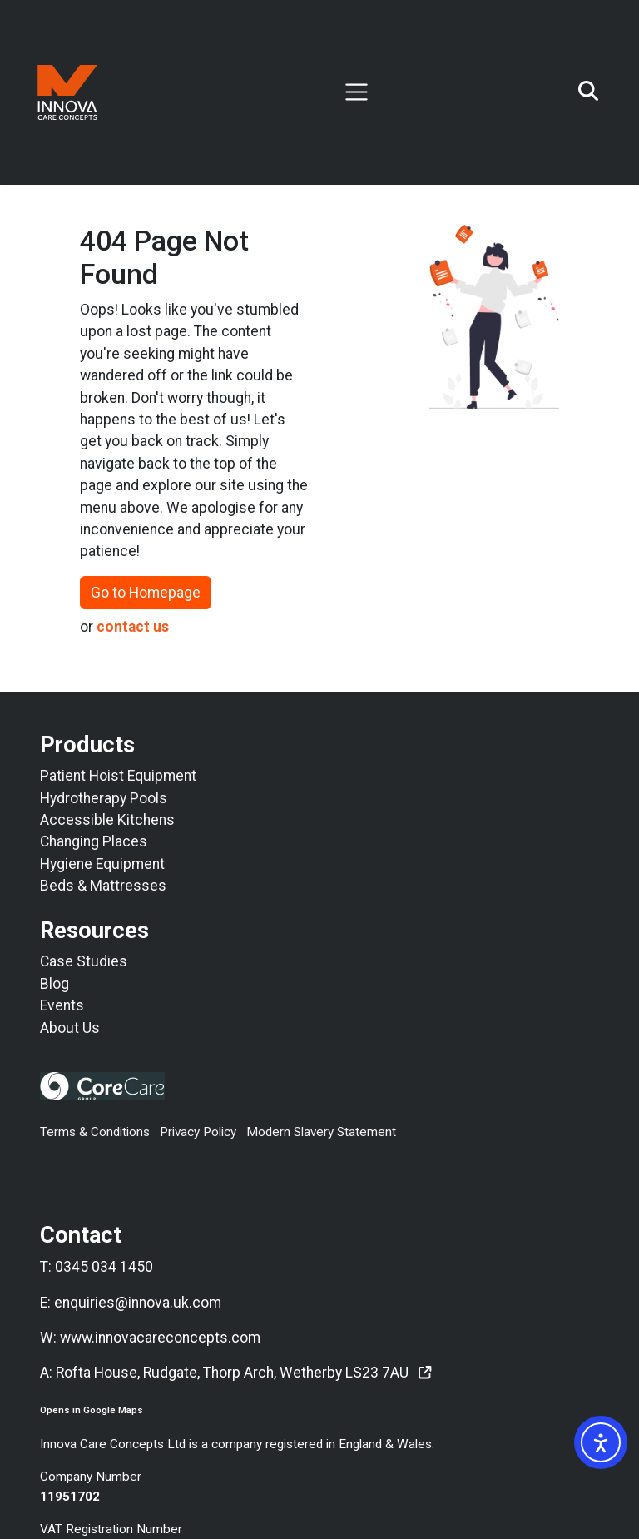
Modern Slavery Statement (321, 1131)
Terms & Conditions (95, 1131)
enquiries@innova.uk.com (137, 1302)
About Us (70, 1028)
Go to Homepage (146, 592)
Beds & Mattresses (103, 885)
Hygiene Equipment (102, 864)
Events (62, 1005)
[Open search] (588, 92)
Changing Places (93, 841)
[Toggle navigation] (356, 92)
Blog (54, 984)
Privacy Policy (198, 1131)
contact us (133, 626)
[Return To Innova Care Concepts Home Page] (67, 92)
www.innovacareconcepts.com (160, 1337)
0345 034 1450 (104, 1267)
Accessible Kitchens (107, 820)
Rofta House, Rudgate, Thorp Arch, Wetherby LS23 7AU (232, 1372)
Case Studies (83, 961)
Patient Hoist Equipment (118, 775)
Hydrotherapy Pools (103, 798)
